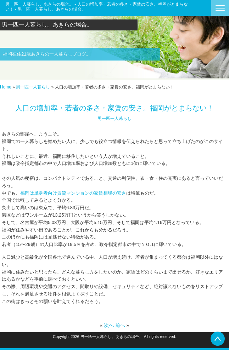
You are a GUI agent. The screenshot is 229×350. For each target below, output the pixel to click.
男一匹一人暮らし (33, 87)
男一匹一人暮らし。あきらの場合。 (47, 25)
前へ (120, 325)
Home (5, 87)
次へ (109, 325)
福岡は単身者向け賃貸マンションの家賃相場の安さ (73, 193)
